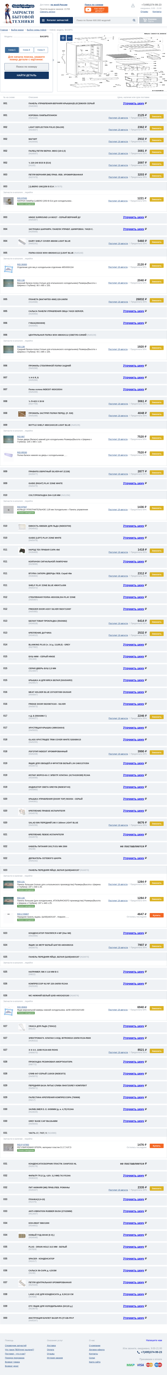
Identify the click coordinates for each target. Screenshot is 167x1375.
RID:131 (21, 882)
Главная (4, 30)
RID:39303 (22, 1007)
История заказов (55, 1358)
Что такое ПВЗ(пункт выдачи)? (19, 1349)
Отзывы (144, 12)
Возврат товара (12, 1362)
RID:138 (21, 346)
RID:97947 (22, 507)
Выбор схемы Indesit (36, 30)
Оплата (50, 1349)
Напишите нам (154, 1340)
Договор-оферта (97, 1349)
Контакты (157, 12)
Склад (92, 1358)
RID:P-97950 (23, 1145)
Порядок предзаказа (14, 1358)
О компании (94, 1345)
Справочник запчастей (15, 1345)
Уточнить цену (133, 103)
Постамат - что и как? (15, 1354)
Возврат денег (12, 1366)
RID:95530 (22, 452)
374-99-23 (151, 5)
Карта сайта (94, 1362)
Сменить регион (47, 12)
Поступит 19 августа (118, 118)
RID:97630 (22, 198)
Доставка (51, 1345)
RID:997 (21, 436)
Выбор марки (17, 30)
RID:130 (21, 898)
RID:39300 (22, 264)
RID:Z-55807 (23, 914)
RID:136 (21, 280)
